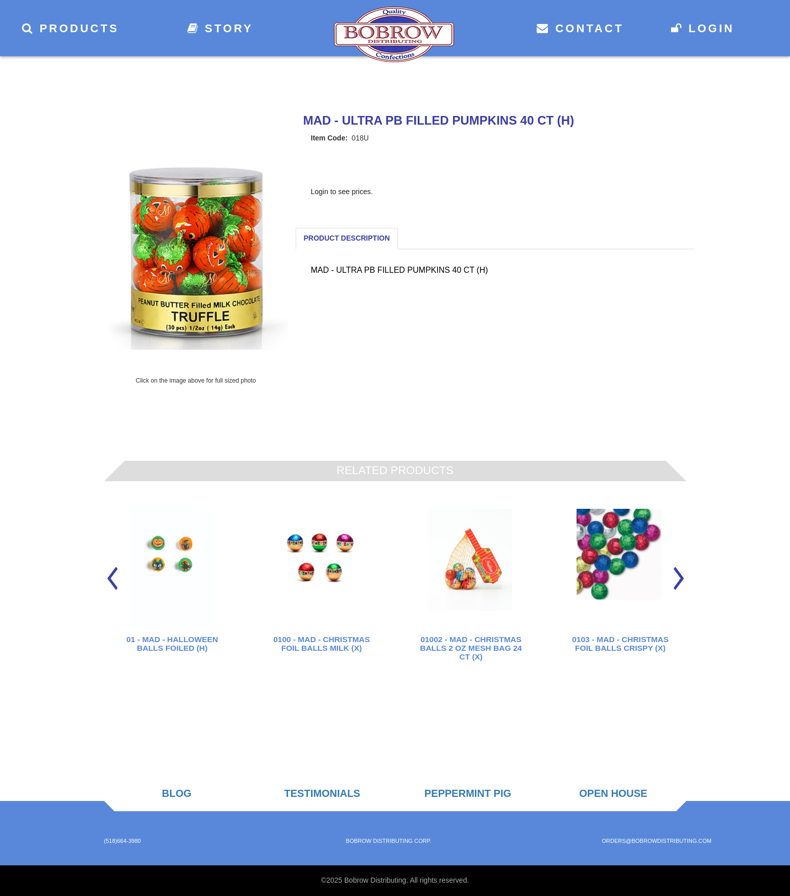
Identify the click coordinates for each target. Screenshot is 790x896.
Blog (176, 793)
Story (220, 28)
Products (70, 28)
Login (702, 28)
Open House (613, 793)
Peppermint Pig (467, 793)
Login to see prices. (342, 191)
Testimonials (322, 793)
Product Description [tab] (347, 238)
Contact (580, 28)
